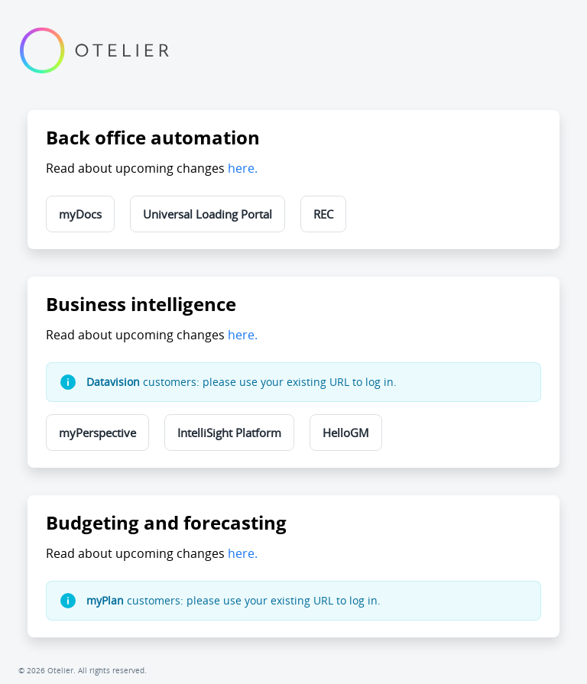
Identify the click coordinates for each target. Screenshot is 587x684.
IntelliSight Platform (229, 432)
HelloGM (346, 432)
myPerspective (97, 432)
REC (323, 214)
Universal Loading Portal (207, 214)
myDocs (80, 214)
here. (243, 168)
